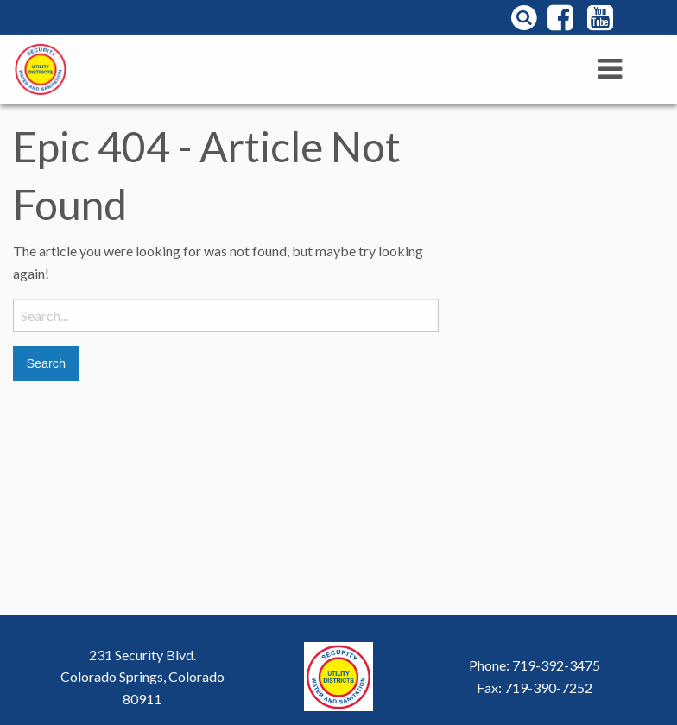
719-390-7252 (548, 687)
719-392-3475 (556, 665)
